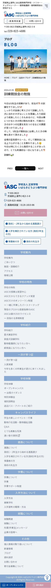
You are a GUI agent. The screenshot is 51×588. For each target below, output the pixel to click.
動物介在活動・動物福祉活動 (18, 422)
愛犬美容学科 (10, 334)
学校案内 (8, 257)
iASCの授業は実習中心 (15, 291)
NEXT (41, 168)
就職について (10, 523)
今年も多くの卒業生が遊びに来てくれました (24, 370)
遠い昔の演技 (12, 435)
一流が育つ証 (10, 359)
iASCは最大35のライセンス (17, 313)
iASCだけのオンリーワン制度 (18, 300)
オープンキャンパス (12, 585)
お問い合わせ (10, 561)
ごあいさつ (9, 262)
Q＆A (6, 426)
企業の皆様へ (10, 532)
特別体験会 (9, 397)
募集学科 (8, 502)
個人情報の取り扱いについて (18, 544)
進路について (10, 447)
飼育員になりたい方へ (15, 347)
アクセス (8, 271)
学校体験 (8, 383)
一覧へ (25, 168)
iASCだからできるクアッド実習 (19, 296)
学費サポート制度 (12, 486)
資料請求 (38, 585)
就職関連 (8, 519)
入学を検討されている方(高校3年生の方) (24, 456)
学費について (10, 477)
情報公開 (8, 275)
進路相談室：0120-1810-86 (20, 204)
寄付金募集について (14, 566)
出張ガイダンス (13, 392)
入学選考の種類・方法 (15, 506)
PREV (10, 168)
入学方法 (8, 498)
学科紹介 (8, 330)
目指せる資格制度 (14, 318)
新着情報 (8, 548)
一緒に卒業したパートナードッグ (21, 305)
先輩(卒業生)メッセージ (15, 527)
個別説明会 (9, 401)
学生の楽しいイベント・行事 (18, 417)
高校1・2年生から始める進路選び (23, 223)
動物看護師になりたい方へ (17, 343)
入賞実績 (8, 364)
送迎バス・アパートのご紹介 (18, 405)
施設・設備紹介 (11, 266)
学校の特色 (9, 287)
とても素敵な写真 (12, 431)
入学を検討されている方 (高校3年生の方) (25, 232)
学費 (6, 481)
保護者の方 (12, 241)
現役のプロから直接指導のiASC (19, 309)
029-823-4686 (16, 31)
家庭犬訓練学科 (11, 339)
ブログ (7, 553)
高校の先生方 (31, 241)
